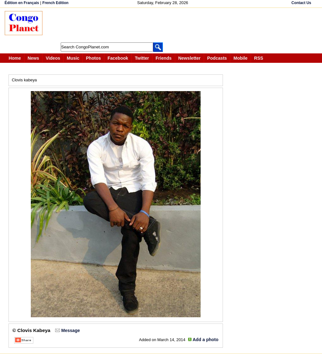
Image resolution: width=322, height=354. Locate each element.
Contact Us (301, 3)
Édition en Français (22, 3)
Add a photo (205, 339)
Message (70, 330)
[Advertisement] (163, 25)
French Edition (55, 3)
